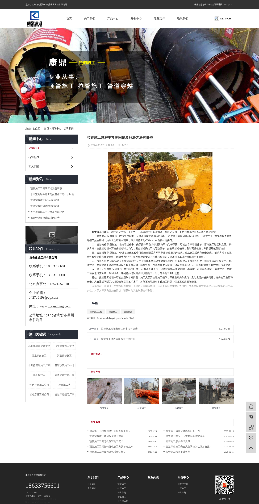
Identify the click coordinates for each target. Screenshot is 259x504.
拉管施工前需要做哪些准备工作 (183, 431)
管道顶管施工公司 (64, 365)
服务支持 (159, 18)
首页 (69, 18)
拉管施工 (104, 265)
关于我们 (89, 18)
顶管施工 (122, 484)
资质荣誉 (91, 488)
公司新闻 (69, 128)
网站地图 (218, 4)
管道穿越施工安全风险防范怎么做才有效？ (189, 446)
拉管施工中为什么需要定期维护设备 (185, 436)
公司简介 (91, 484)
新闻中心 (56, 128)
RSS (226, 4)
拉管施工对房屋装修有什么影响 (118, 339)
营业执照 (153, 477)
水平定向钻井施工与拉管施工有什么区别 (52, 194)
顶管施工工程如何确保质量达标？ (107, 452)
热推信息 (198, 4)
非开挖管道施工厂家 (39, 365)
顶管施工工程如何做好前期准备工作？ (110, 431)
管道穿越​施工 (39, 355)
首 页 (46, 128)
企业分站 (208, 4)
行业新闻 (34, 157)
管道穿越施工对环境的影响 (45, 200)
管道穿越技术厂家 (64, 375)
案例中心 (136, 18)
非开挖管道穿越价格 (39, 346)
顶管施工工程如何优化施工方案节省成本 (111, 446)
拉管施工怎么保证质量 (178, 441)
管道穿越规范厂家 (64, 394)
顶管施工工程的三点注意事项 (46, 188)
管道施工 (122, 496)
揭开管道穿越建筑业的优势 (45, 217)
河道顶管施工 (64, 355)
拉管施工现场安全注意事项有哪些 (119, 328)
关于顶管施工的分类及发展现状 (47, 212)
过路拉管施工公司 (39, 385)
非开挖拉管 (39, 375)
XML (231, 4)
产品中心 (112, 18)
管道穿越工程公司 (39, 394)
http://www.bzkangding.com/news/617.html (115, 318)
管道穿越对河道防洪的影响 (45, 206)
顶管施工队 (64, 385)
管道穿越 (128, 312)
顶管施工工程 (96, 312)
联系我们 (182, 18)
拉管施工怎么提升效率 (178, 452)
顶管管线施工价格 (64, 346)
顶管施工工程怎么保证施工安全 (106, 441)
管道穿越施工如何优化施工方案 (106, 436)
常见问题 (34, 166)
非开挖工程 (123, 501)
